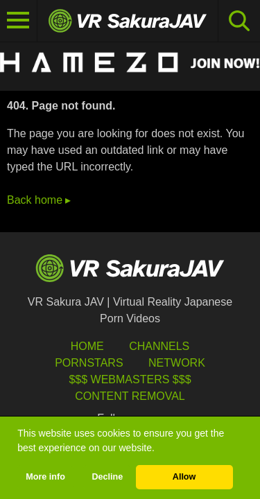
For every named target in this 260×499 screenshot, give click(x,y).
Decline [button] (107, 477)
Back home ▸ (39, 200)
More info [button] (45, 477)
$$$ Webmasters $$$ (130, 379)
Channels (159, 346)
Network (176, 363)
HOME (87, 346)
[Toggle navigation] (18, 21)
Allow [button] (184, 477)
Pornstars (89, 363)
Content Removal (130, 396)
